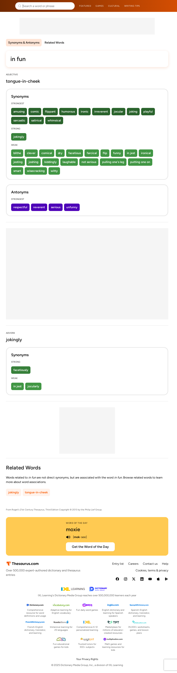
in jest (131, 153)
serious (55, 207)
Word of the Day (77, 523)
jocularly (33, 386)
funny (117, 153)
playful (148, 111)
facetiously (20, 370)
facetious (74, 153)
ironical (146, 153)
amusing (19, 111)
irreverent (101, 111)
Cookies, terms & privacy (152, 570)
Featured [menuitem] (85, 6)
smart (17, 171)
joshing (33, 162)
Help (165, 563)
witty (54, 171)
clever (31, 153)
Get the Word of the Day (90, 547)
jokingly (18, 136)
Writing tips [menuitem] (132, 6)
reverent (39, 207)
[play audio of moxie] (68, 537)
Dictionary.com (169, 6)
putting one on (140, 162)
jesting (18, 162)
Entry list (118, 563)
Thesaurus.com (8, 6)
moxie (73, 529)
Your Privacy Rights (87, 659)
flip (105, 153)
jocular (118, 111)
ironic (84, 111)
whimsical (54, 120)
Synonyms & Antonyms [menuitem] (23, 42)
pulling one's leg (113, 162)
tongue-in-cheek (36, 492)
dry (60, 153)
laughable (69, 162)
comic (35, 111)
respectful (20, 207)
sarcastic (19, 120)
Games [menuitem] (99, 6)
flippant (50, 111)
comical (46, 153)
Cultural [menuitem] (114, 6)
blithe (17, 153)
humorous (68, 111)
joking (133, 111)
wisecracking (36, 171)
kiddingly (50, 162)
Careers (133, 563)
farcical (92, 153)
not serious (89, 162)
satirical (36, 120)
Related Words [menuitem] (54, 42)
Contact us (150, 563)
